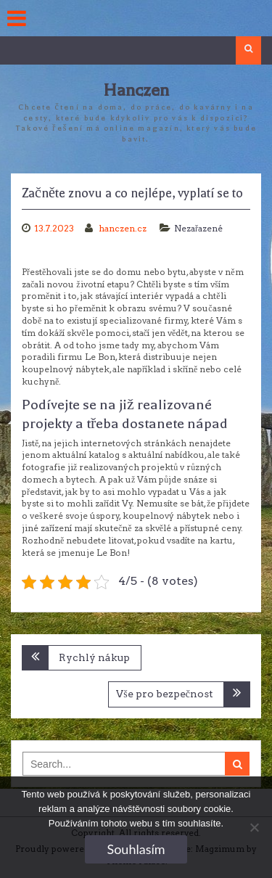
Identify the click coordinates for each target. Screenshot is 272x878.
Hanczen (136, 90)
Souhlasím (136, 849)
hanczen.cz (124, 228)
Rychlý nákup (94, 657)
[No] (254, 827)
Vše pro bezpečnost (164, 693)
